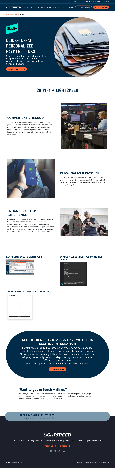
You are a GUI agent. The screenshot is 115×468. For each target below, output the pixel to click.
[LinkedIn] (60, 451)
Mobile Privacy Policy (91, 462)
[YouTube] (64, 451)
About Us (50, 446)
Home (8, 14)
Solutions (39, 7)
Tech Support (74, 1)
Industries (28, 7)
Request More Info (16, 69)
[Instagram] (55, 451)
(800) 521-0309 (76, 441)
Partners (69, 7)
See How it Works (83, 7)
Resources (50, 7)
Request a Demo (101, 7)
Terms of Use (105, 462)
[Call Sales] (90, 2)
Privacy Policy (78, 462)
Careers (65, 446)
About (60, 7)
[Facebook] (51, 451)
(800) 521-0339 (97, 441)
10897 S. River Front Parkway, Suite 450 (27, 441)
